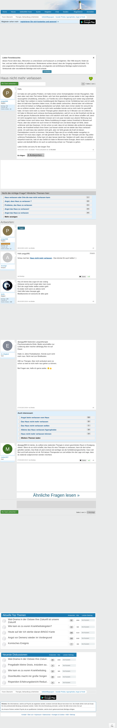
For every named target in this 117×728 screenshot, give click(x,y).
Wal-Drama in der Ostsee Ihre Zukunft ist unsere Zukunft (37, 659)
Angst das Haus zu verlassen (17, 213)
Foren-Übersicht (7, 692)
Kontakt (24, 714)
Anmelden (90, 12)
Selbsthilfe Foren (26, 12)
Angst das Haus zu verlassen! (17, 209)
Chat (57, 12)
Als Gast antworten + (9, 84)
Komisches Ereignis (18, 643)
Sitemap (72, 714)
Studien (65, 12)
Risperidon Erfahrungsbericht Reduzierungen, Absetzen (37, 681)
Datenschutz (46, 714)
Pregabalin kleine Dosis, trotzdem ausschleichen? (34, 664)
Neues (13, 12)
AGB (67, 714)
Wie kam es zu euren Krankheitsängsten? (30, 626)
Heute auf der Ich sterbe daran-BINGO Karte (31, 631)
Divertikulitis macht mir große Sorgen (27, 676)
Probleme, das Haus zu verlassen (18, 205)
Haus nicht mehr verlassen (21, 78)
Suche (38, 12)
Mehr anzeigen (11, 217)
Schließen (47, 71)
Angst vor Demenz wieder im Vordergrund (30, 637)
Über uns (30, 714)
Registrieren (78, 12)
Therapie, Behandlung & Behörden (27, 692)
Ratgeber (48, 12)
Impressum (37, 714)
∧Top (112, 725)
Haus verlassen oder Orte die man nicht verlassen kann (27, 197)
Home (5, 12)
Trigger (21, 228)
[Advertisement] (56, 477)
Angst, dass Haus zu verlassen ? (18, 201)
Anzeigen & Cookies (58, 714)
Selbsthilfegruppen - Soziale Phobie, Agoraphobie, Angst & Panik (63, 692)
